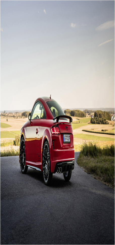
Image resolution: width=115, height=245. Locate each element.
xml (62, 240)
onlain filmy (33, 218)
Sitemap (55, 240)
